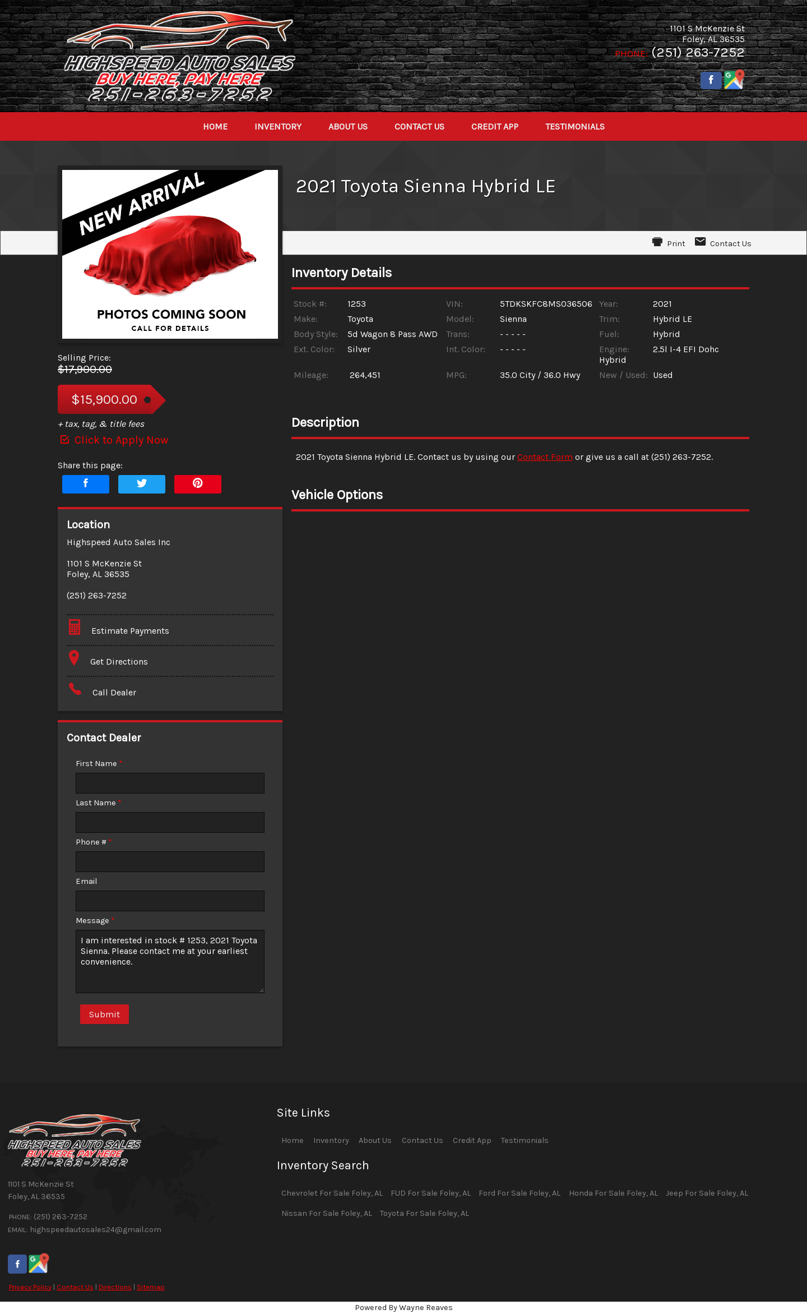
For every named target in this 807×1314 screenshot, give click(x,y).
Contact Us (75, 1287)
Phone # (94, 842)
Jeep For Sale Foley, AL (707, 1193)
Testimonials (525, 1140)
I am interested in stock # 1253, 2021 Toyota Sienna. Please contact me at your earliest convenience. (170, 961)
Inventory (331, 1140)
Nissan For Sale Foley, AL (326, 1213)
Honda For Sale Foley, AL (613, 1193)
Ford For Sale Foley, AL (519, 1193)
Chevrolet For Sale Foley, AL (332, 1193)
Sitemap (151, 1287)
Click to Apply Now (113, 440)
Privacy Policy (30, 1287)
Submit (104, 1014)
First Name (99, 763)
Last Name (99, 803)
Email (86, 881)
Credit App (472, 1140)
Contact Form (545, 456)
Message (95, 920)
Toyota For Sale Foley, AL (424, 1213)
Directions (115, 1287)
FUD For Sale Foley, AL (431, 1193)
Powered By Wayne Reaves (404, 1307)
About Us (375, 1140)
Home (292, 1140)
